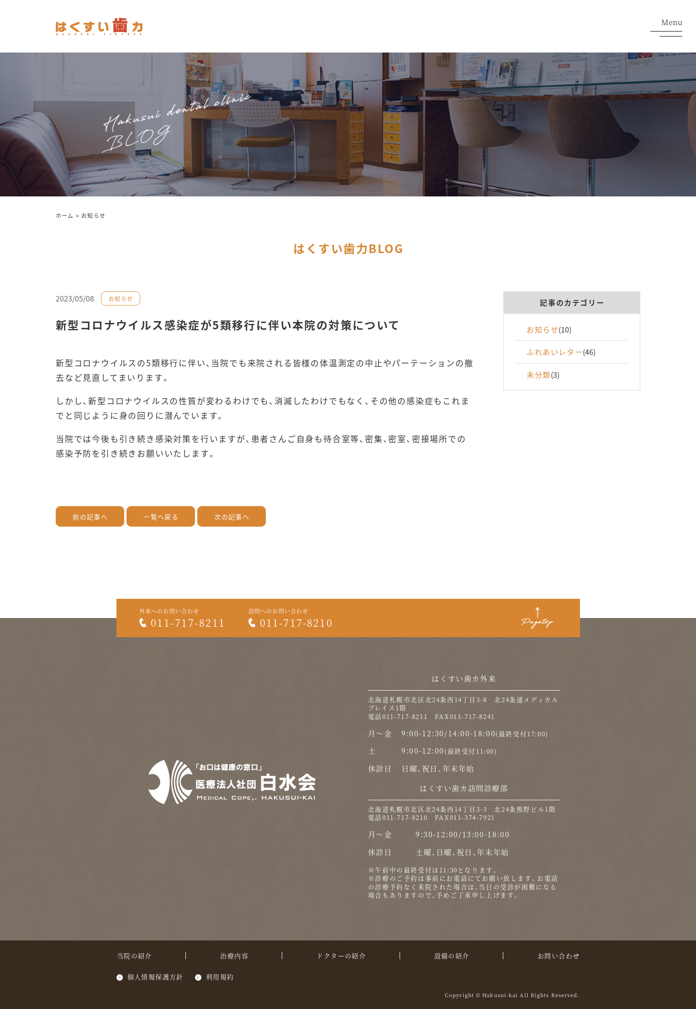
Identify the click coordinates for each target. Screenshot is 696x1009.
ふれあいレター (555, 351)
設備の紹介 (451, 955)
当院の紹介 (134, 955)
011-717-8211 (182, 622)
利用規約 (220, 976)
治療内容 (234, 955)
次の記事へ (231, 516)
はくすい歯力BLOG (348, 248)
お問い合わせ (559, 955)
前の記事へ (90, 516)
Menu (666, 27)
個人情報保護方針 (155, 976)
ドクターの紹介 (341, 955)
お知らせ (93, 215)
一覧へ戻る (161, 516)
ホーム (65, 215)
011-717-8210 (290, 622)
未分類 (539, 374)
